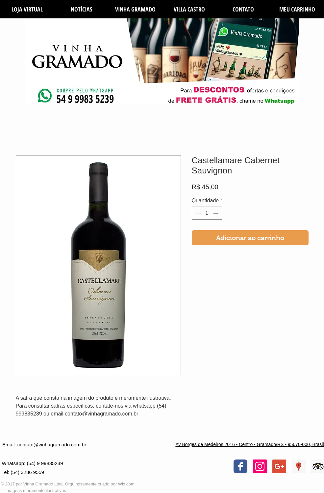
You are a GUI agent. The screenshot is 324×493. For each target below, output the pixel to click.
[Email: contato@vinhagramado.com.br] (44, 444)
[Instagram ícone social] (260, 466)
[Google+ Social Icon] (279, 466)
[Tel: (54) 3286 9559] (23, 472)
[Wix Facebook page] (240, 466)
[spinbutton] (207, 213)
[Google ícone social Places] (299, 466)
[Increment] (216, 213)
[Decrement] (197, 213)
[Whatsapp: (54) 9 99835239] (32, 463)
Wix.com (126, 484)
